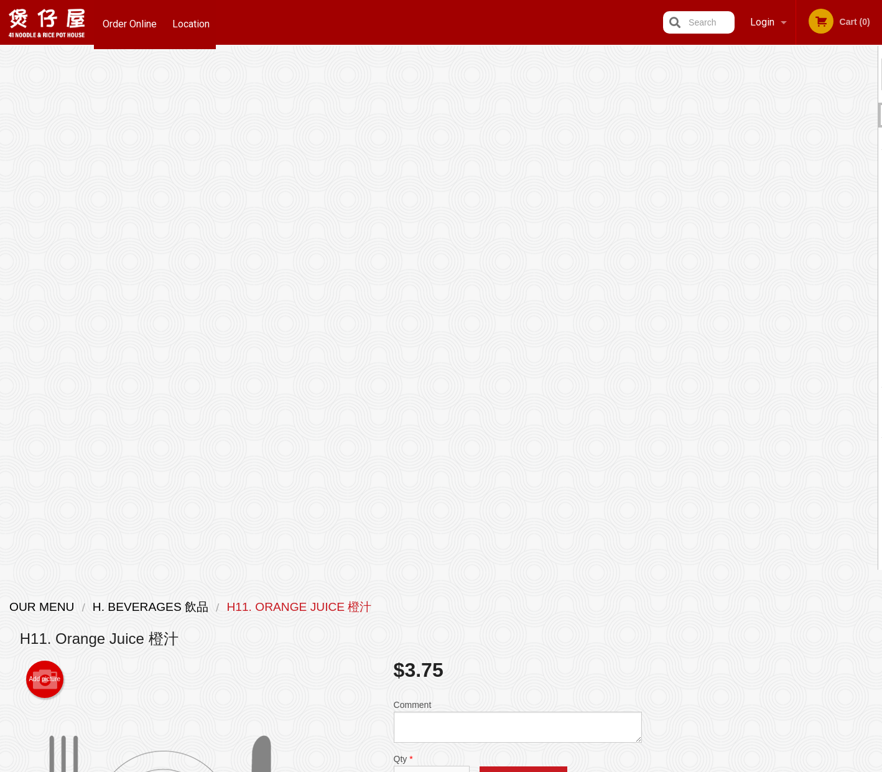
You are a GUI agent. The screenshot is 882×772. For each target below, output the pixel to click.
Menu (409, 606)
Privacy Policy (527, 636)
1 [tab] (734, 374)
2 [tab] (753, 374)
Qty (432, 247)
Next (872, 278)
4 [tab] (790, 374)
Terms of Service (462, 764)
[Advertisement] (331, 472)
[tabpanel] (772, 271)
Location (193, 22)
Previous (672, 278)
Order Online (130, 22)
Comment (518, 197)
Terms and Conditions (540, 621)
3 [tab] (772, 374)
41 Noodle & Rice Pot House (216, 590)
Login (762, 22)
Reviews (517, 606)
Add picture (44, 155)
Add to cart (523, 258)
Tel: (640, 636)
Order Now (772, 73)
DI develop (460, 730)
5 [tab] (809, 374)
